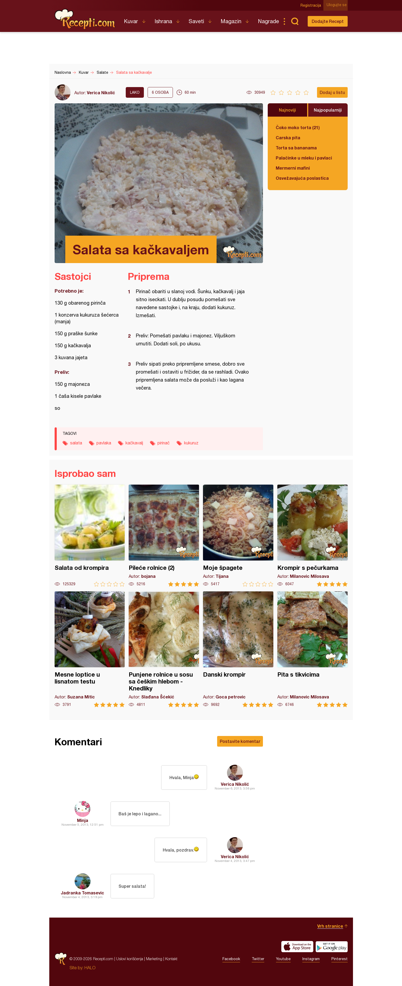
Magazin (231, 21)
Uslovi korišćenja (129, 958)
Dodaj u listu (332, 92)
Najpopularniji (328, 109)
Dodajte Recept (328, 21)
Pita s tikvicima (312, 649)
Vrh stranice (330, 925)
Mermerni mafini (293, 167)
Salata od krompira (90, 536)
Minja (82, 820)
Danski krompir (238, 649)
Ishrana (163, 21)
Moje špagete (238, 536)
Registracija (312, 5)
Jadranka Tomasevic (82, 892)
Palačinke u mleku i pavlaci (304, 157)
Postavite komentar (240, 741)
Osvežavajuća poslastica (302, 178)
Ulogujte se (338, 5)
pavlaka (103, 442)
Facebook (231, 959)
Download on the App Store (297, 946)
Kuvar (131, 21)
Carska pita (288, 137)
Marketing (154, 958)
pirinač (163, 442)
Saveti (196, 21)
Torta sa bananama (296, 147)
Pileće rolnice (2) (164, 536)
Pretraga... (295, 21)
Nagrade (268, 21)
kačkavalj (134, 442)
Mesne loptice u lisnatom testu (90, 649)
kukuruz (191, 442)
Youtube (283, 959)
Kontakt (171, 958)
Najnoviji (287, 109)
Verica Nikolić (101, 92)
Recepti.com (85, 19)
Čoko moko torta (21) (298, 127)
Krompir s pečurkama (312, 536)
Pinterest (339, 959)
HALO (89, 967)
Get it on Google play (332, 946)
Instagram (311, 959)
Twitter (258, 959)
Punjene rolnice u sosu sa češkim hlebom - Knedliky (164, 649)
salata (76, 442)
